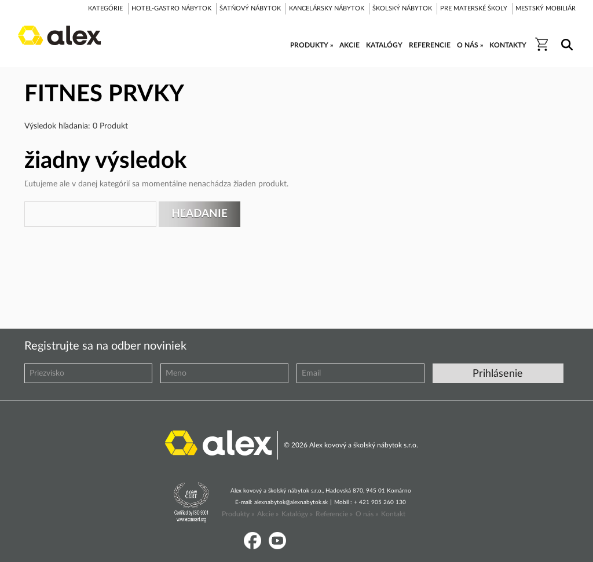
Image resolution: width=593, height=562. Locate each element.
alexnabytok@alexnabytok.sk (291, 502)
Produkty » (238, 513)
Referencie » (334, 513)
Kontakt (393, 513)
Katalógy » (297, 513)
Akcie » (268, 513)
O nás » (367, 513)
